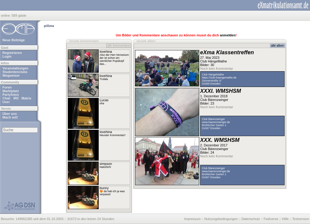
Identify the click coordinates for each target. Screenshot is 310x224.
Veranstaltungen (15, 68)
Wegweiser (11, 75)
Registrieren (12, 53)
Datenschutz (250, 219)
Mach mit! (10, 117)
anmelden (228, 35)
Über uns (9, 113)
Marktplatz (10, 91)
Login (7, 56)
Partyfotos (10, 94)
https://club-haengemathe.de (219, 77)
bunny (104, 188)
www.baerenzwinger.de (216, 122)
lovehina (106, 51)
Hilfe (285, 219)
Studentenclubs (15, 72)
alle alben (277, 45)
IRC (16, 98)
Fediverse (271, 219)
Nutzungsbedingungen (221, 219)
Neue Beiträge (13, 40)
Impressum (192, 219)
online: (6, 15)
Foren (7, 87)
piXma (49, 26)
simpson (106, 163)
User (6, 102)
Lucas (104, 100)
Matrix (26, 98)
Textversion (300, 219)
